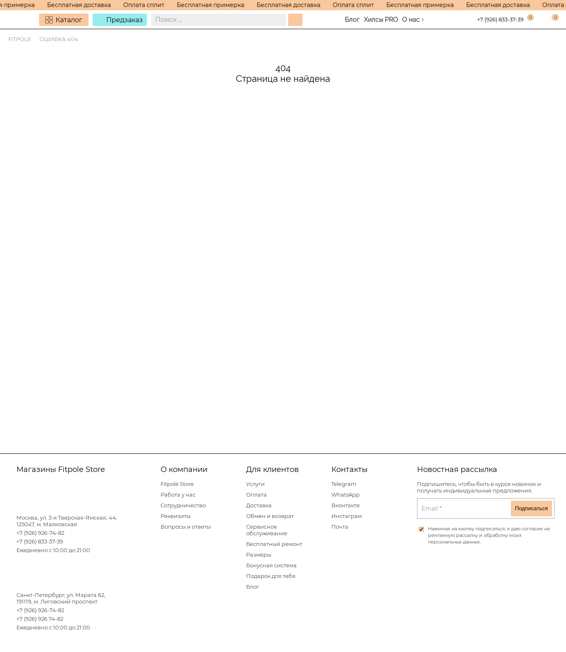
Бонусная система (271, 565)
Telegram (343, 484)
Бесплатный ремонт (274, 544)
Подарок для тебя (271, 576)
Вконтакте (345, 505)
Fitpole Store (177, 484)
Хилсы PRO (381, 19)
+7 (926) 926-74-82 (40, 533)
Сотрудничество (183, 505)
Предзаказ (124, 20)
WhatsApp (345, 495)
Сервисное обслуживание (266, 530)
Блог (352, 19)
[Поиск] (295, 20)
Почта (339, 527)
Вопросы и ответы (186, 527)
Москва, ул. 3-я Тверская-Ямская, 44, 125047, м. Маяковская (66, 521)
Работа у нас (178, 495)
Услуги (255, 484)
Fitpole (19, 39)
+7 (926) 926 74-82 (39, 619)
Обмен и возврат (270, 516)
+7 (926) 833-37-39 (500, 19)
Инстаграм (346, 516)
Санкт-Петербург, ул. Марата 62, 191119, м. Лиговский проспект (60, 598)
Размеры (258, 555)
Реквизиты (176, 516)
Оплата (256, 495)
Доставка (259, 505)
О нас (411, 19)
